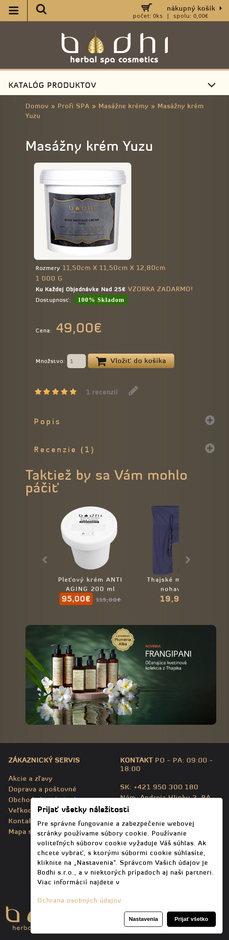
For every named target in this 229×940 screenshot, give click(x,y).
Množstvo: (61, 361)
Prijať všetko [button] (191, 919)
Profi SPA (74, 106)
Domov (37, 106)
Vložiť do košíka (131, 361)
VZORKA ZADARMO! (160, 289)
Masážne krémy (124, 106)
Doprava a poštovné (42, 789)
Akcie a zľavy (30, 778)
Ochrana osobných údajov (79, 900)
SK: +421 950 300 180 (159, 786)
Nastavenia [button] (143, 919)
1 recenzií (102, 392)
